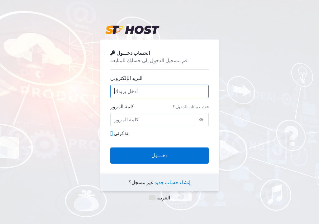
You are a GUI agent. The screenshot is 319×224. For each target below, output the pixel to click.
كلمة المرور (122, 107)
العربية (159, 198)
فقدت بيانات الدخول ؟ (191, 107)
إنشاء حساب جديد (172, 182)
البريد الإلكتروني (126, 78)
